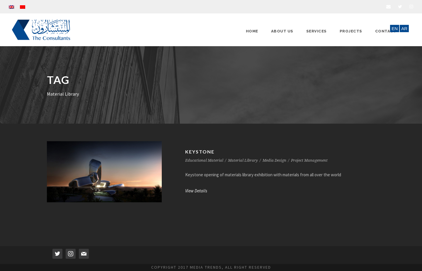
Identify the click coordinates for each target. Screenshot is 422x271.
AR (404, 28)
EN (395, 28)
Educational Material (204, 160)
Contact (386, 31)
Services (316, 31)
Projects (351, 31)
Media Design (274, 160)
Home (252, 31)
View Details (196, 191)
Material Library (243, 160)
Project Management (309, 160)
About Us (282, 31)
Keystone (200, 151)
